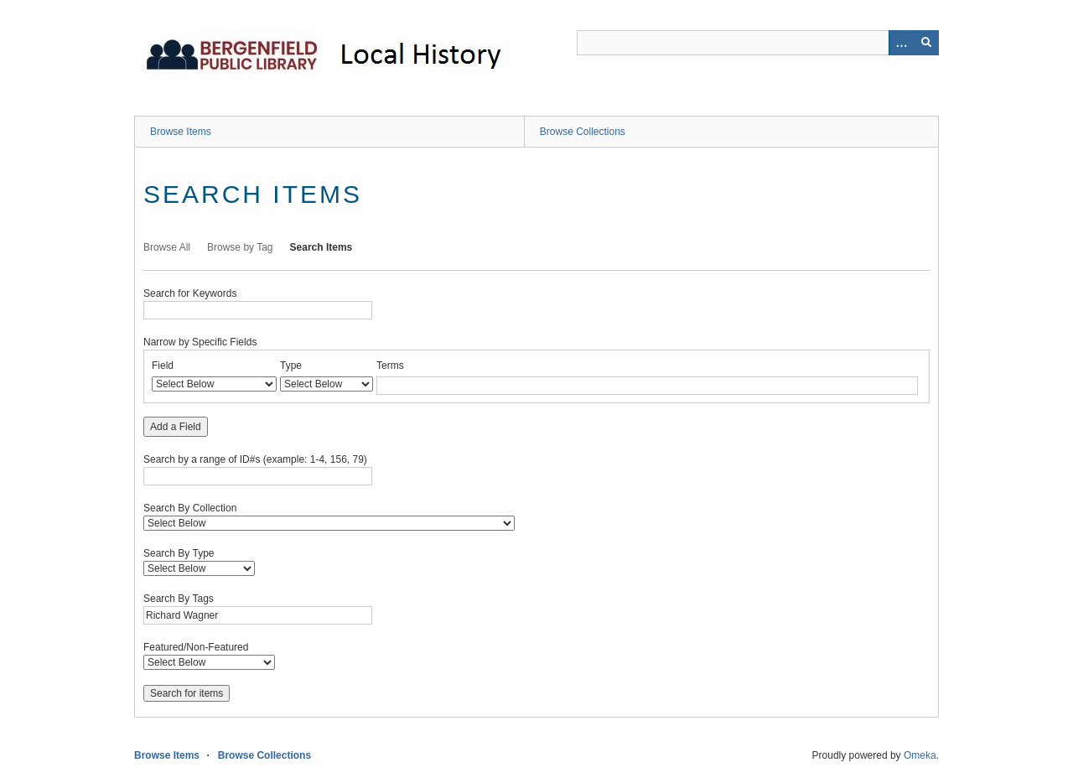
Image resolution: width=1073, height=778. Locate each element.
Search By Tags (178, 598)
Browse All (166, 247)
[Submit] (926, 42)
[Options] (901, 42)
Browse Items (180, 131)
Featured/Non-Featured (195, 647)
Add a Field (175, 427)
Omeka (920, 755)
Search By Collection (189, 508)
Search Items (321, 247)
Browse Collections (582, 131)
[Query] (758, 42)
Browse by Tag (240, 247)
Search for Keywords (189, 293)
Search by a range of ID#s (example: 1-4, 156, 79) (255, 459)
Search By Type (179, 553)
